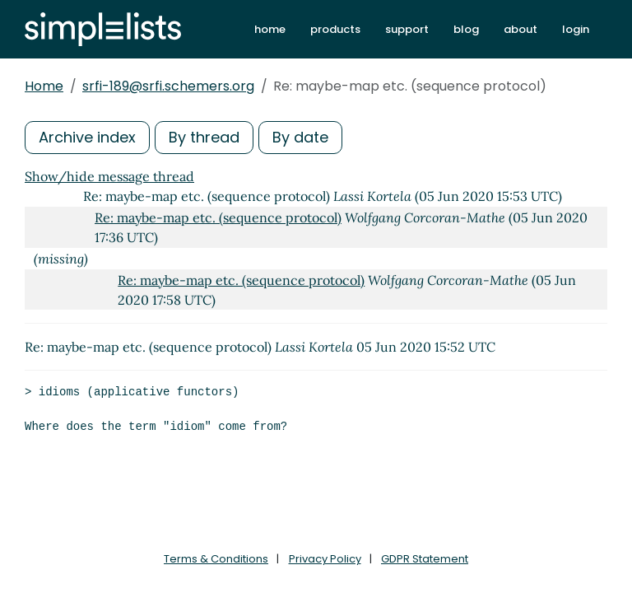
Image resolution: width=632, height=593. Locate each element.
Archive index (87, 137)
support (407, 29)
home (270, 29)
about (520, 29)
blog (466, 29)
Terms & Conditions (216, 559)
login (575, 29)
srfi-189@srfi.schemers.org (168, 86)
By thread (204, 137)
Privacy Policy (325, 559)
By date (300, 137)
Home (44, 86)
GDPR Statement (424, 559)
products (335, 29)
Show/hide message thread (109, 176)
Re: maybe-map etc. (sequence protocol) (218, 217)
